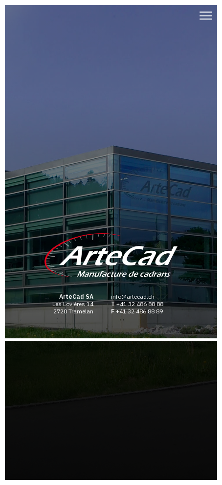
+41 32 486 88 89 (139, 311)
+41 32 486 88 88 (139, 304)
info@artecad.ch (133, 296)
